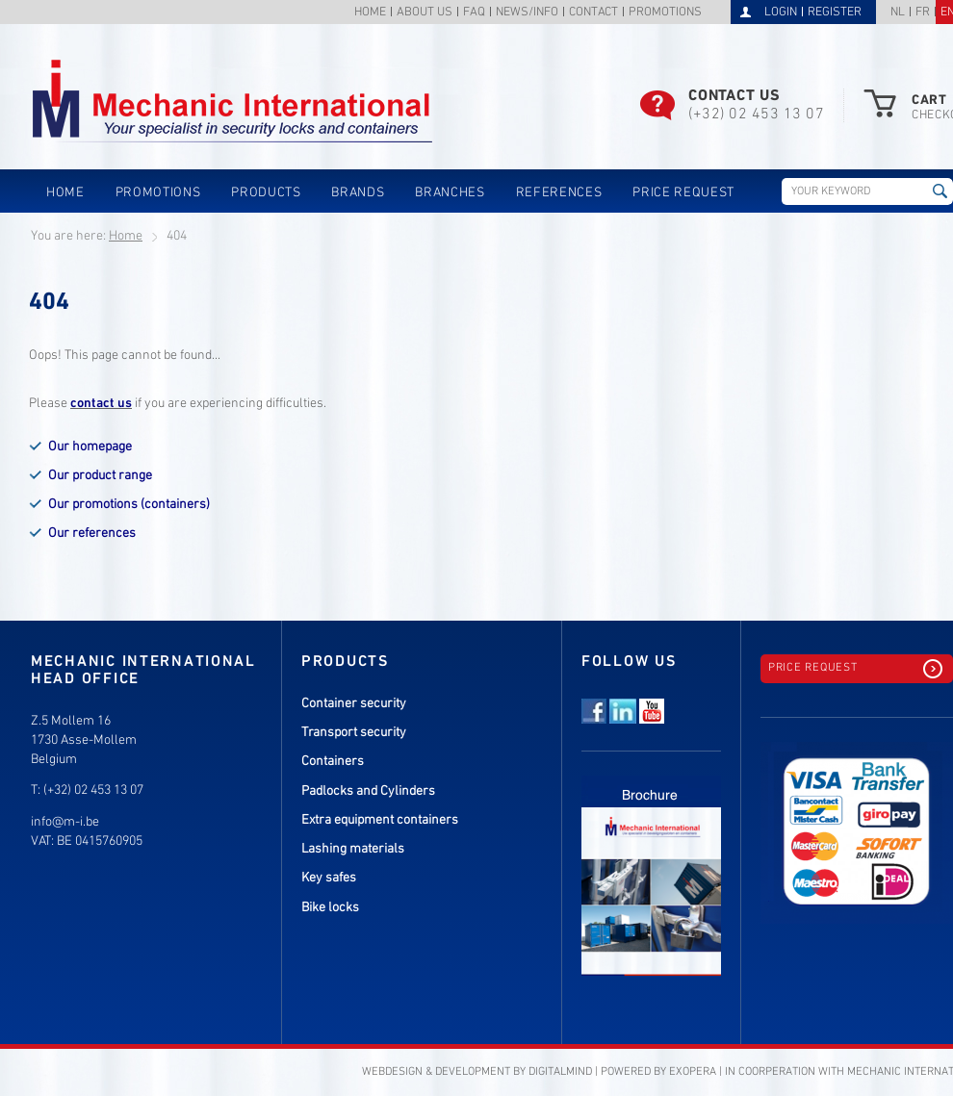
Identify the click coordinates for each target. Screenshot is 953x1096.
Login (780, 12)
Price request (683, 193)
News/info (527, 13)
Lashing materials (352, 849)
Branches (449, 193)
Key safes (328, 878)
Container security (353, 704)
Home (370, 13)
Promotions (665, 13)
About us (424, 13)
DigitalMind (560, 1072)
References (559, 193)
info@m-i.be (65, 822)
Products (265, 193)
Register (835, 12)
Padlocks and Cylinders (368, 791)
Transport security (353, 733)
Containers (332, 761)
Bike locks (330, 908)
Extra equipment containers (379, 820)
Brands (357, 193)
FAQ (474, 13)
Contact (593, 13)
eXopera (692, 1072)
